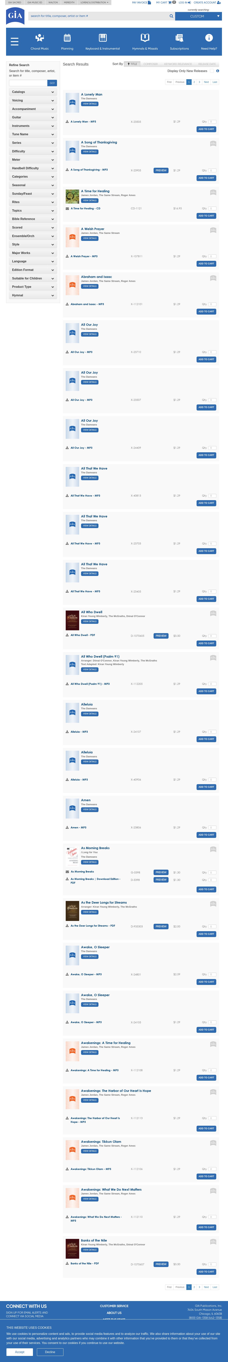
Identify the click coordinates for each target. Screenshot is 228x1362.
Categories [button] (33, 176)
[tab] (33, 92)
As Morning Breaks (95, 848)
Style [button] (33, 244)
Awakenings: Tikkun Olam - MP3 (91, 1169)
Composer (151, 64)
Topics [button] (33, 210)
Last (215, 82)
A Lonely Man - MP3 (83, 121)
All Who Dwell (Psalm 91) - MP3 (90, 683)
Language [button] (33, 261)
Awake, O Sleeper (95, 947)
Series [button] (33, 142)
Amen (86, 800)
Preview (161, 170)
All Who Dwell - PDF (83, 635)
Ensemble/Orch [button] (33, 236)
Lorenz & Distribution (94, 2)
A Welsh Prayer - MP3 (84, 256)
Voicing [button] (33, 100)
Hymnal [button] (33, 295)
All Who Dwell (91, 612)
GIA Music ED (34, 2)
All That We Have (94, 468)
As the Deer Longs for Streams (104, 902)
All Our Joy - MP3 (81, 352)
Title (132, 64)
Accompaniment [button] (33, 109)
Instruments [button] (33, 125)
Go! (52, 83)
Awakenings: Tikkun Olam (101, 1141)
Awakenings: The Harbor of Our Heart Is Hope (116, 1090)
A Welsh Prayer (92, 229)
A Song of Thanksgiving (99, 142)
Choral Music (40, 40)
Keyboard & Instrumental (103, 40)
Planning (67, 40)
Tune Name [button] (33, 134)
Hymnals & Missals (145, 40)
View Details (89, 104)
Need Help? (209, 40)
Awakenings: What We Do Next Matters (111, 1189)
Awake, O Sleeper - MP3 (86, 974)
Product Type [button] (33, 286)
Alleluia (87, 704)
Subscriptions (179, 40)
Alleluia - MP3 (79, 731)
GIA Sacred (14, 2)
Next (206, 82)
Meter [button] (33, 159)
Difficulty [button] (33, 151)
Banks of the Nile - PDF (85, 1263)
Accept (19, 1352)
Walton (53, 2)
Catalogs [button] (33, 91)
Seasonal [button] (33, 185)
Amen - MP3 (78, 827)
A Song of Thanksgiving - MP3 (89, 169)
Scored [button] (33, 227)
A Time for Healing (95, 191)
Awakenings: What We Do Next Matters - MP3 (96, 1218)
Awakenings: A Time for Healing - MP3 (95, 1070)
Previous (180, 82)
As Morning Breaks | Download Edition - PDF (95, 880)
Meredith (69, 2)
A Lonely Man (91, 94)
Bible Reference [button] (33, 219)
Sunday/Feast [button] (33, 193)
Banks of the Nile (94, 1240)
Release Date (207, 64)
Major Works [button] (33, 253)
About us (114, 1313)
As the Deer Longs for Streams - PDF (93, 925)
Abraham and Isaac (96, 276)
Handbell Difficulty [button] (33, 168)
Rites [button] (33, 202)
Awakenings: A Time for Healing (105, 1043)
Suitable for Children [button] (33, 278)
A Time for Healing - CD (85, 208)
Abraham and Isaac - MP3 (87, 304)
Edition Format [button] (33, 269)
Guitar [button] (33, 117)
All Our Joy (89, 324)
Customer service (114, 1306)
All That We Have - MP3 (85, 495)
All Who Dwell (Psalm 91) (100, 656)
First (169, 82)
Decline (50, 1352)
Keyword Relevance (178, 64)
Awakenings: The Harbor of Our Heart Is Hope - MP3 (95, 1119)
